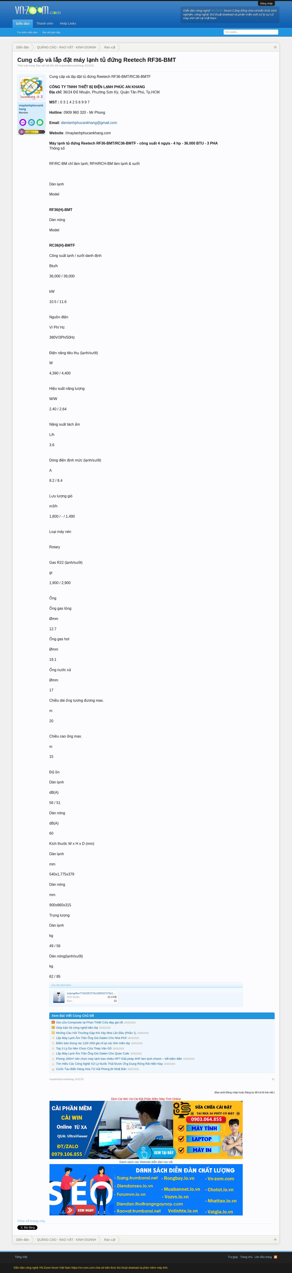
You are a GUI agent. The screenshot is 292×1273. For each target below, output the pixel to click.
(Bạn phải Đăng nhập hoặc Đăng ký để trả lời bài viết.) (244, 1092)
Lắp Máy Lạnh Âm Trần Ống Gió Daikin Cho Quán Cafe (92, 1053)
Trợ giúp (233, 1257)
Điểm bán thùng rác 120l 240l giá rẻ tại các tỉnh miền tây (93, 1043)
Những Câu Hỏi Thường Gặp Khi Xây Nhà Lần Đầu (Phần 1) (96, 1033)
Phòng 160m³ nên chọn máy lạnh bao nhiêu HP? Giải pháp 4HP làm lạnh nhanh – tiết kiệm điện (119, 1058)
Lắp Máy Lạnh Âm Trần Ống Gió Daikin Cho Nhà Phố (91, 1038)
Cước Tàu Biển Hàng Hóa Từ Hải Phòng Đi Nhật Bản (91, 1069)
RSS (275, 1257)
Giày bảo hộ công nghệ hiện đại (77, 1027)
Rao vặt (40, 65)
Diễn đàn (22, 24)
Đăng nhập (266, 3)
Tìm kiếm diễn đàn (27, 32)
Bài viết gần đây (51, 32)
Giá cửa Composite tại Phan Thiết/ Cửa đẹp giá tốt (89, 1022)
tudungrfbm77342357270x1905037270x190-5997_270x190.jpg (102, 993)
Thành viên (44, 23)
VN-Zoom (217, 10)
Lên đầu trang (263, 1257)
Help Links (68, 23)
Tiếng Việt (21, 1257)
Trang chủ (246, 1257)
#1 (273, 1079)
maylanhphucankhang (71, 65)
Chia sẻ (23, 1221)
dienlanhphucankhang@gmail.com (89, 123)
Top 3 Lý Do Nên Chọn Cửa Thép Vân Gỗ (84, 1048)
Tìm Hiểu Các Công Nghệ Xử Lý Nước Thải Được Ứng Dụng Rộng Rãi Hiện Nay (109, 1063)
